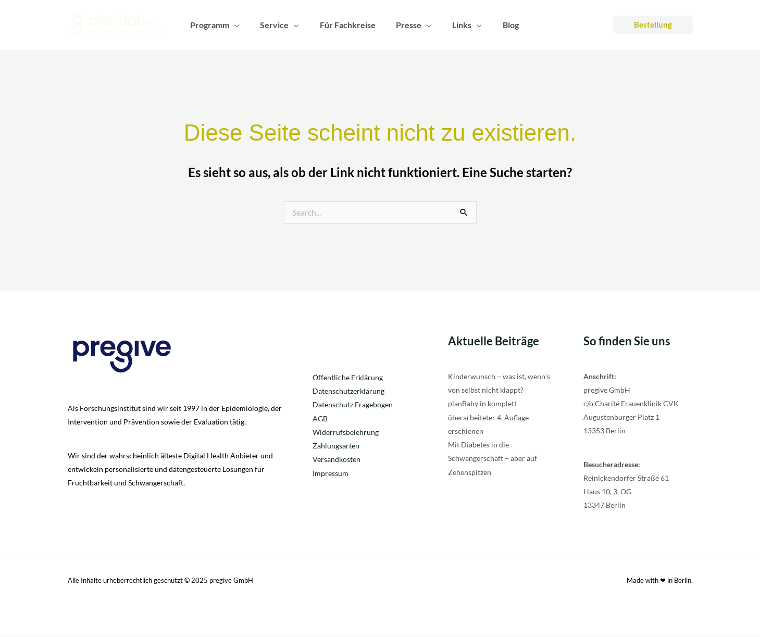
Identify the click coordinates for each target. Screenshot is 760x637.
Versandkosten (336, 459)
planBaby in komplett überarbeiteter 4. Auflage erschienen (488, 417)
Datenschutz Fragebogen (353, 405)
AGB (320, 418)
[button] (653, 25)
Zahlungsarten (336, 445)
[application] (233, 25)
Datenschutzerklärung (348, 391)
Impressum (330, 472)
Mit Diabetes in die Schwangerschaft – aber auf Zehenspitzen (492, 458)
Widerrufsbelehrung (346, 432)
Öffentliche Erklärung (348, 377)
